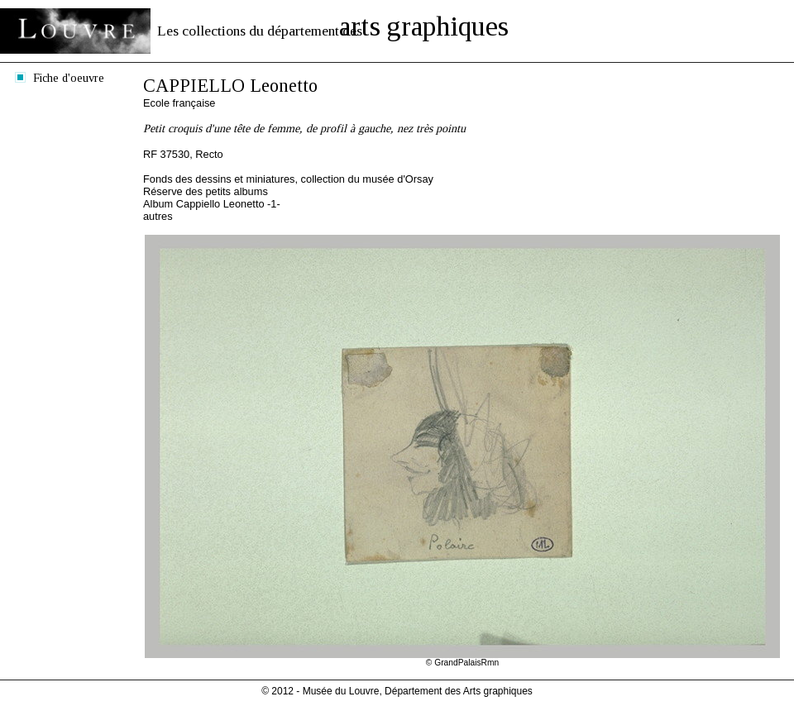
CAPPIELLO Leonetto (230, 85)
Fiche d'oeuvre (68, 77)
